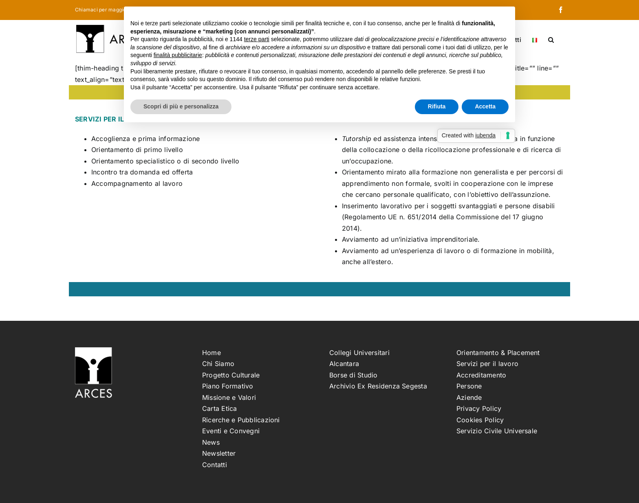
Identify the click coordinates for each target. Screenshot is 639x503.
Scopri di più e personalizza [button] (180, 106)
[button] (551, 39)
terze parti (256, 39)
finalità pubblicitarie (178, 55)
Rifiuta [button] (437, 106)
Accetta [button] (485, 106)
